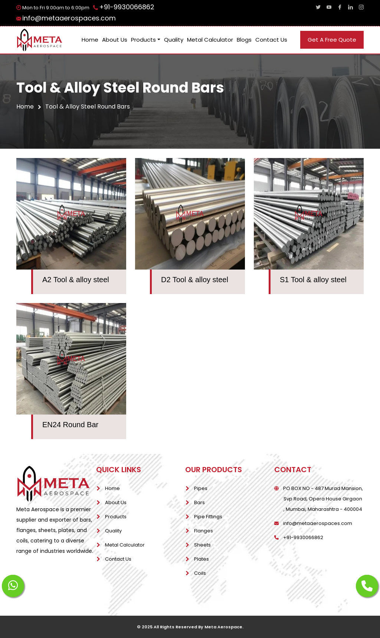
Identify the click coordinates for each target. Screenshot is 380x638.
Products (143, 40)
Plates (201, 559)
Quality (173, 40)
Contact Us (271, 40)
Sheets (202, 544)
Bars (199, 502)
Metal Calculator (210, 40)
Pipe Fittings (208, 516)
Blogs (244, 40)
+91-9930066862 (126, 7)
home (29, 106)
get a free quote (332, 40)
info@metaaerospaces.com (69, 18)
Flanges (203, 530)
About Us (114, 40)
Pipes (200, 488)
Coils (200, 573)
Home (90, 40)
